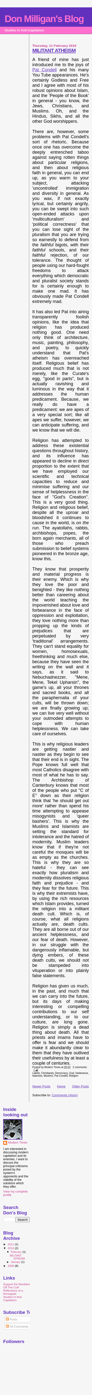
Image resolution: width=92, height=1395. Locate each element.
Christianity (47, 1073)
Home (61, 1086)
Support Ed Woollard (16, 1284)
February (17, 1251)
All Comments (17, 1326)
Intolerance (81, 1073)
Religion (73, 1075)
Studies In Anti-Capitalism (13, 1298)
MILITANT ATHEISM (54, 50)
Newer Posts (41, 1086)
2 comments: (80, 1067)
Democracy (61, 1073)
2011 (11, 1244)
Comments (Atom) (65, 1095)
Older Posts (80, 1086)
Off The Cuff (11, 1287)
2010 (11, 1248)
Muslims (48, 1075)
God (71, 1073)
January (16, 1261)
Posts (11, 1319)
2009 (11, 1265)
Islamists (37, 1075)
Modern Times (17, 1142)
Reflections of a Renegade (13, 1292)
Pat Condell (44, 69)
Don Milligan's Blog (44, 18)
